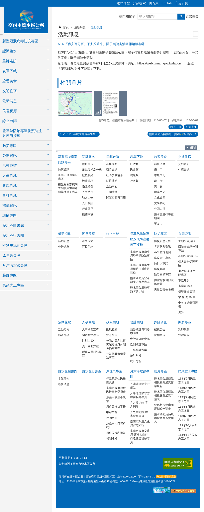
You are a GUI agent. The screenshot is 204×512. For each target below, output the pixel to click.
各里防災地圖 (162, 252)
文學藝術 (159, 203)
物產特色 (87, 186)
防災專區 (160, 233)
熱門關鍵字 (127, 16)
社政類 (134, 164)
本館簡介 (63, 378)
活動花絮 (64, 322)
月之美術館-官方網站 (139, 404)
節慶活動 (159, 164)
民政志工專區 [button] (13, 285)
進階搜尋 (192, 16)
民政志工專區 (187, 371)
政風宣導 (111, 329)
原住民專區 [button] (11, 255)
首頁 (66, 27)
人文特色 (87, 192)
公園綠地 (111, 192)
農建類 (134, 175)
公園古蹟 (159, 208)
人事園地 (88, 322)
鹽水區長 (87, 164)
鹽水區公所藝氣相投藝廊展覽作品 (164, 418)
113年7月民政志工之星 (187, 399)
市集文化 (159, 175)
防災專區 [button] (9, 146)
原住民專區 (114, 371)
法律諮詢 (183, 335)
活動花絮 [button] (9, 166)
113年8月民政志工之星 (187, 408)
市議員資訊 (185, 286)
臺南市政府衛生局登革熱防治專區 (140, 255)
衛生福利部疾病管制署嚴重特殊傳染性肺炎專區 (68, 188)
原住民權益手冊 (116, 406)
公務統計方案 (138, 350)
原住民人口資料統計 (116, 425)
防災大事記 (161, 263)
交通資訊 (183, 164)
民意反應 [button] (9, 111)
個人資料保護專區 (188, 263)
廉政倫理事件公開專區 (188, 272)
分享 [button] (193, 3)
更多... (158, 223)
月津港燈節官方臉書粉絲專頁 (140, 395)
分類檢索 (139, 3)
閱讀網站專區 (90, 335)
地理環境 (87, 180)
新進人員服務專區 (92, 353)
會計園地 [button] (9, 196)
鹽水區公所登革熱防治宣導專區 (140, 280)
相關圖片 (71, 82)
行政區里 (87, 208)
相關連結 (111, 438)
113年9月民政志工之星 (187, 417)
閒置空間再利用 (116, 197)
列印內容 (195, 34)
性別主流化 (89, 340)
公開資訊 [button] (9, 156)
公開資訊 (184, 233)
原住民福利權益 (116, 432)
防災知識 (159, 269)
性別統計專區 (138, 344)
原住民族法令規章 (116, 399)
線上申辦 (9, 121)
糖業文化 (159, 192)
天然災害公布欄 (164, 289)
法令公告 (111, 335)
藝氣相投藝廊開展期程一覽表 (164, 406)
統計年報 (135, 355)
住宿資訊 (183, 169)
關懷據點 (111, 180)
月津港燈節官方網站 (140, 385)
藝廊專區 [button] (9, 275)
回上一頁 (175, 126)
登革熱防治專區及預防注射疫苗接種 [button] (22, 133)
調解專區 (184, 322)
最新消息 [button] (9, 101)
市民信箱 (87, 241)
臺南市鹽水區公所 (26, 19)
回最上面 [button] (191, 126)
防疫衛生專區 (162, 257)
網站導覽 (123, 3)
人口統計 (87, 203)
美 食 (158, 186)
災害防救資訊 (162, 246)
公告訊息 (63, 246)
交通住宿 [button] (9, 91)
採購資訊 (160, 322)
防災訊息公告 (162, 241)
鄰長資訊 (111, 169)
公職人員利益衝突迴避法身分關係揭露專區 (116, 344)
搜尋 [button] (181, 17)
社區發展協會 (114, 175)
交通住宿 (184, 156)
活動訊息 (96, 27)
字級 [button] (198, 3)
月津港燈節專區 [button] (15, 265)
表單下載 (136, 156)
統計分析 (135, 361)
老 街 (158, 180)
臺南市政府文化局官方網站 (140, 423)
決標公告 (159, 335)
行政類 (134, 180)
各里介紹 (111, 164)
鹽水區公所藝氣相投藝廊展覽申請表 (164, 395)
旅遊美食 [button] (9, 81)
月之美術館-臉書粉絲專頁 (139, 413)
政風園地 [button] (9, 186)
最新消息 (79, 27)
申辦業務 (111, 412)
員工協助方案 (90, 346)
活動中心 (111, 186)
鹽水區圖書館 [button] (13, 225)
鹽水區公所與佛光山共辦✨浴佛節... (171, 134)
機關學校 (87, 214)
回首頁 (153, 3)
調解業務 (183, 329)
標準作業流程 (186, 291)
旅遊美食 (160, 156)
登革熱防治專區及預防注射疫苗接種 (139, 239)
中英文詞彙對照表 (188, 304)
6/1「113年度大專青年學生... (80, 134)
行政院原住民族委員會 (116, 380)
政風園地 (112, 322)
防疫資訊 (63, 169)
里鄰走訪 (112, 156)
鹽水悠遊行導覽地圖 (164, 216)
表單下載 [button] (9, 71)
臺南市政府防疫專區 (68, 176)
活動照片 (63, 329)
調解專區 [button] (9, 215)
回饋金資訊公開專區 (188, 248)
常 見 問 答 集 (186, 297)
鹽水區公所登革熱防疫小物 (140, 289)
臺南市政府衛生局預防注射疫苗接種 (140, 268)
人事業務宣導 (90, 329)
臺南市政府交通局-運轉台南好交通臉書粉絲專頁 (140, 436)
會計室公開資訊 (140, 338)
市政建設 (183, 280)
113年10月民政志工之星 (187, 427)
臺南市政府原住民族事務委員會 (116, 389)
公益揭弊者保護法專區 (116, 355)
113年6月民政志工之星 (187, 389)
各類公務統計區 (188, 256)
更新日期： (66, 457)
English (167, 3)
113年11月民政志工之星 (187, 436)
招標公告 (159, 329)
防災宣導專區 (162, 274)
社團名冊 (111, 417)
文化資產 (159, 197)
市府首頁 (181, 3)
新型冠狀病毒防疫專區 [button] (20, 41)
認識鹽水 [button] (9, 51)
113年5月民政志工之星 (187, 380)
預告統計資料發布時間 (140, 331)
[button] (75, 103)
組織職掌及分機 (92, 169)
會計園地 (136, 322)
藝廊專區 (160, 371)
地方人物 (87, 197)
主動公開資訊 (186, 241)
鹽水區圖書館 (67, 371)
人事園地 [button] (9, 176)
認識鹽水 (88, 156)
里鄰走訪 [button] (9, 61)
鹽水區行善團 (13, 235)
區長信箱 (87, 246)
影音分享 (63, 335)
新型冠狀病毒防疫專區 (67, 159)
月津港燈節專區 (139, 374)
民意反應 (88, 233)
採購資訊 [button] (9, 206)
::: (4, 2)
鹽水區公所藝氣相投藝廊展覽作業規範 (164, 382)
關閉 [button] (193, 147)
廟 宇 (158, 169)
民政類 (134, 169)
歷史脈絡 (87, 175)
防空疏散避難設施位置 (164, 282)
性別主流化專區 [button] (15, 245)
